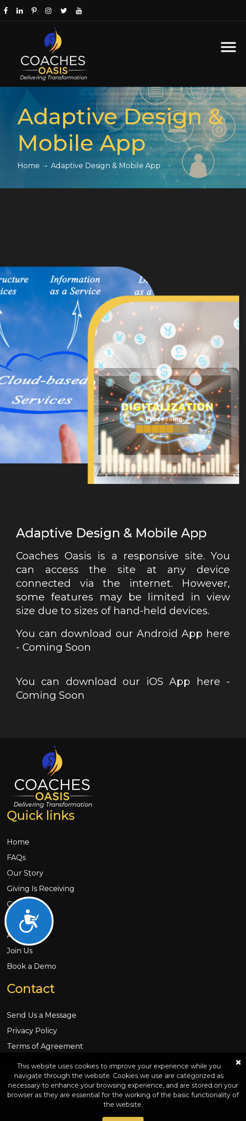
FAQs (16, 857)
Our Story (25, 873)
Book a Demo (31, 966)
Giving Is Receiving (41, 888)
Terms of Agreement (45, 1046)
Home (18, 842)
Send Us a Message (41, 1015)
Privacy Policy (32, 1030)
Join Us (19, 950)
